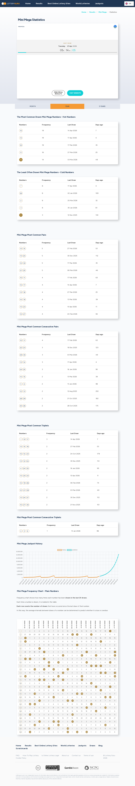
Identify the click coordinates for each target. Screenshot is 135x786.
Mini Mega (103, 12)
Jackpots (99, 3)
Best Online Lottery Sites (59, 3)
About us (65, 755)
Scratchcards (22, 748)
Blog (100, 745)
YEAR (67, 106)
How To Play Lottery (31, 755)
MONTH (33, 106)
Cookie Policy (21, 758)
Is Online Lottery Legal (50, 755)
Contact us (76, 755)
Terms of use (89, 755)
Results (92, 12)
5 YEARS (102, 106)
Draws (92, 745)
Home (84, 12)
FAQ (17, 755)
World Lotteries (83, 3)
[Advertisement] (67, 72)
